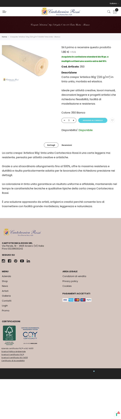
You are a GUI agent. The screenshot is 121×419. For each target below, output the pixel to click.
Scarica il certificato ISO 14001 (14, 357)
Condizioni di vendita (74, 276)
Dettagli (51, 145)
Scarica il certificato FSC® (12, 354)
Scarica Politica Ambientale (13, 351)
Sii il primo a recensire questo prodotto (86, 47)
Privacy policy (70, 281)
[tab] (51, 145)
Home (4, 37)
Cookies (67, 286)
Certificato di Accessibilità (13, 360)
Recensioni (67, 145)
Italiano (114, 3)
